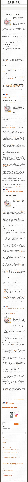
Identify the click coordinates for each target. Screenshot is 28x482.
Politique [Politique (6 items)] (9, 465)
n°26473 (19, 251)
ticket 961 (14, 137)
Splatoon (15, 341)
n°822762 (17, 271)
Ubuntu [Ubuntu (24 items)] (17, 466)
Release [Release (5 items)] (22, 465)
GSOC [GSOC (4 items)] (22, 463)
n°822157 (5, 291)
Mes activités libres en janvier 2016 (10, 312)
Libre (19, 96)
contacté (14, 255)
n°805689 (6, 389)
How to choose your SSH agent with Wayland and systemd (9, 449)
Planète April (4, 437)
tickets (10, 78)
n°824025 (12, 144)
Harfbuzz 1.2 (15, 270)
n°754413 (15, 350)
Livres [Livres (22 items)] (14, 464)
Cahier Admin (7, 96)
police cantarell (4, 270)
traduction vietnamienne (15, 69)
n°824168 (12, 150)
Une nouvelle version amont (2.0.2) (13, 86)
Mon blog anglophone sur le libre (7, 447)
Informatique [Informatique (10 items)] (6, 464)
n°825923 (19, 151)
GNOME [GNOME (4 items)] (21, 463)
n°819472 (15, 298)
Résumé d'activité (7, 97)
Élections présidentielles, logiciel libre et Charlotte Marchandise (10, 473)
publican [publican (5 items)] (17, 465)
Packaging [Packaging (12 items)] (6, 465)
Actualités (6, 190)
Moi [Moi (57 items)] (17, 464)
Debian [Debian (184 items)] (20, 462)
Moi (22, 96)
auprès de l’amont (14, 78)
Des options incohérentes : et (15, 84)
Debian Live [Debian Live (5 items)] (6, 463)
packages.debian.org (20, 191)
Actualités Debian (11, 190)
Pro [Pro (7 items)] (11, 465)
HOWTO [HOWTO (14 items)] (3, 464)
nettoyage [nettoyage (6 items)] (3, 465)
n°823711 (8, 136)
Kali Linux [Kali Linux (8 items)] (9, 464)
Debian (10, 96)
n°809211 (13, 344)
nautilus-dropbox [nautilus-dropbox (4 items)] (21, 464)
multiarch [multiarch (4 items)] (19, 464)
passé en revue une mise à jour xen (10, 127)
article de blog (9, 336)
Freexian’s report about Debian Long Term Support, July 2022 (10, 452)
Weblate (3, 71)
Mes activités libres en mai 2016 (9, 100)
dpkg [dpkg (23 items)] (13, 463)
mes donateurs (18, 105)
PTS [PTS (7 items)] (15, 465)
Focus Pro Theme (11, 480)
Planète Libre (4, 442)
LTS (21, 96)
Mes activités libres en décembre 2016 (7, 475)
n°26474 (22, 251)
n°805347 (20, 264)
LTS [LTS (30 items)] (16, 464)
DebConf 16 (13, 229)
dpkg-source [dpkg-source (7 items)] (15, 463)
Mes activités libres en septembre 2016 (11, 14)
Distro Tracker (14, 96)
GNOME (17, 96)
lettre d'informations (9, 421)
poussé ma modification (6, 165)
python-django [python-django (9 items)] (20, 465)
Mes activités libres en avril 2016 (9, 195)
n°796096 (9, 386)
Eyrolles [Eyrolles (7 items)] (18, 463)
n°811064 (4, 393)
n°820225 (10, 255)
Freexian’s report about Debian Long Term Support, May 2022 (10, 455)
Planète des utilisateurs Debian (6, 440)
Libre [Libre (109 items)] (12, 464)
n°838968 (21, 77)
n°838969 (23, 76)
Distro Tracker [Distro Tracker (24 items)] (9, 463)
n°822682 (7, 271)
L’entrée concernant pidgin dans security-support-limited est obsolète (14, 85)
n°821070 (5, 289)
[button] (3, 94)
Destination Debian (14, 2)
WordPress (20, 480)
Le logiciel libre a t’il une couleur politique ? (8, 470)
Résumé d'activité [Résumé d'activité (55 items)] (8, 466)
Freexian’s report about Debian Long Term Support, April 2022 (10, 457)
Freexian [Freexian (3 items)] (19, 463)
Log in (22, 480)
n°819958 (10, 296)
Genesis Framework (16, 480)
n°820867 (5, 287)
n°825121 (7, 60)
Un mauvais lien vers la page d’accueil (14, 83)
